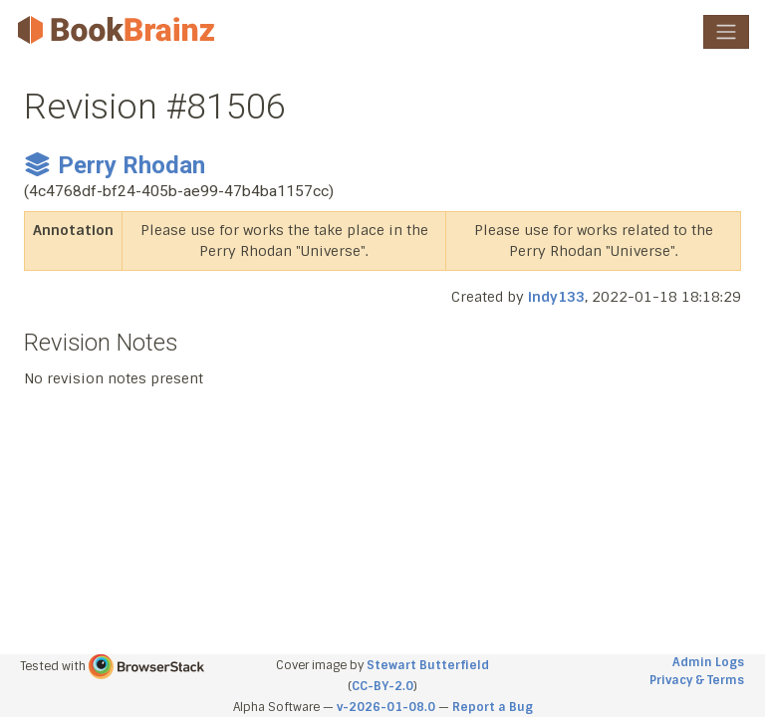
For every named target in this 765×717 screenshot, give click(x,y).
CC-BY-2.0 (382, 686)
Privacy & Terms (696, 680)
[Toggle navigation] (726, 32)
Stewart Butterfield (428, 665)
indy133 (556, 297)
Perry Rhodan (114, 165)
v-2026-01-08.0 (386, 707)
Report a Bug (492, 707)
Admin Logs (708, 662)
